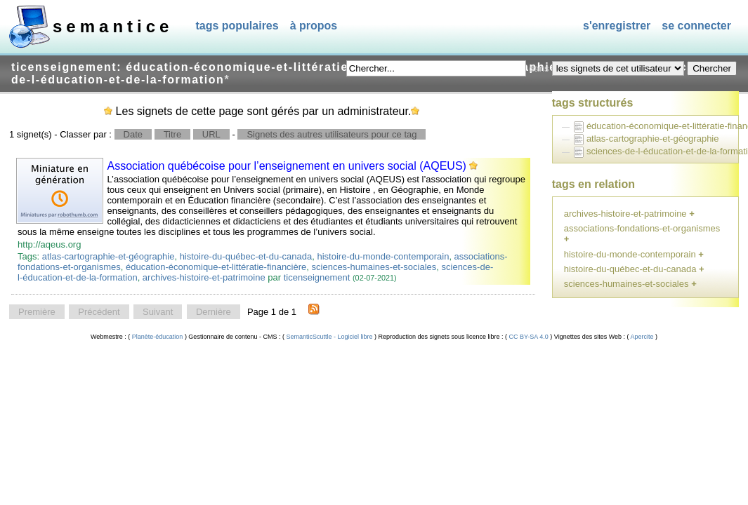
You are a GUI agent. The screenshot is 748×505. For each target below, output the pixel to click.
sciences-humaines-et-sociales (374, 267)
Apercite (642, 336)
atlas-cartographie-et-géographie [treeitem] (652, 138)
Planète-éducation (157, 336)
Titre (173, 134)
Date (133, 134)
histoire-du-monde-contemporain (383, 256)
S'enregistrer (616, 26)
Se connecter (696, 26)
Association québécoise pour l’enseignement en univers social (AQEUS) (286, 166)
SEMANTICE (113, 26)
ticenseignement (317, 277)
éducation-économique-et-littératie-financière (216, 267)
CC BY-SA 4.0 (528, 336)
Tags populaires (236, 26)
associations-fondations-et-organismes (642, 228)
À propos (314, 26)
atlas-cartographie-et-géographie (108, 256)
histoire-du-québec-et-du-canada (246, 256)
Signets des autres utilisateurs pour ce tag (331, 134)
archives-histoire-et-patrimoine (204, 277)
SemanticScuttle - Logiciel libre (329, 336)
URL (211, 134)
